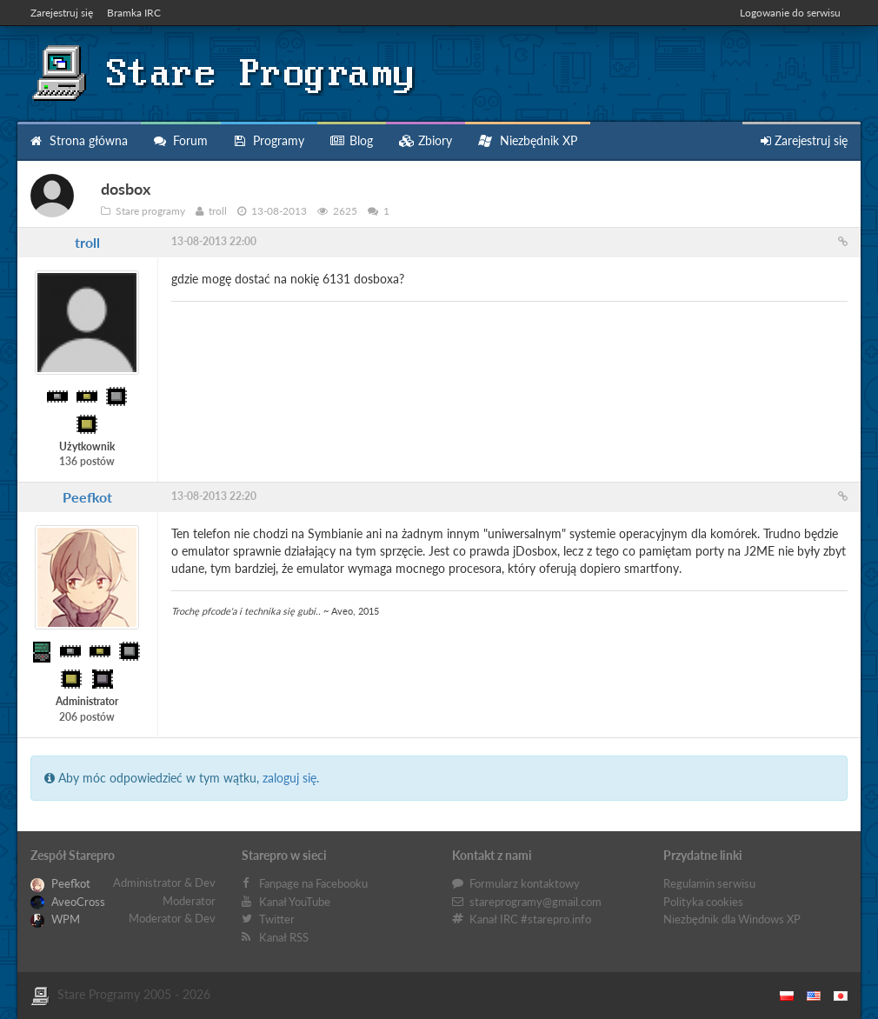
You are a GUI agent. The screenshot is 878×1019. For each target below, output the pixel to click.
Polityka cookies (703, 902)
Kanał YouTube (294, 902)
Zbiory (425, 140)
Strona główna (79, 140)
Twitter (277, 919)
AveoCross (67, 902)
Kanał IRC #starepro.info (530, 919)
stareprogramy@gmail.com (535, 902)
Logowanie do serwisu (790, 12)
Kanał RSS (284, 937)
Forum (181, 140)
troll (87, 242)
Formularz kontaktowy (524, 883)
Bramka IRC (134, 12)
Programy (269, 140)
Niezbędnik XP (527, 140)
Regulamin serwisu (709, 883)
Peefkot (87, 497)
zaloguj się (289, 777)
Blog (351, 140)
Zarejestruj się (61, 12)
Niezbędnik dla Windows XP (732, 919)
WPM (55, 919)
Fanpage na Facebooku (313, 883)
